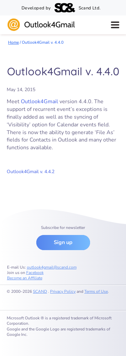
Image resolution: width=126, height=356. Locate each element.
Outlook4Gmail (39, 101)
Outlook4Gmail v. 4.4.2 (30, 171)
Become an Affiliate (24, 278)
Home (13, 42)
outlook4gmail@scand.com (52, 267)
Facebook (35, 272)
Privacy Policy (63, 291)
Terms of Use (96, 291)
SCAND (40, 291)
